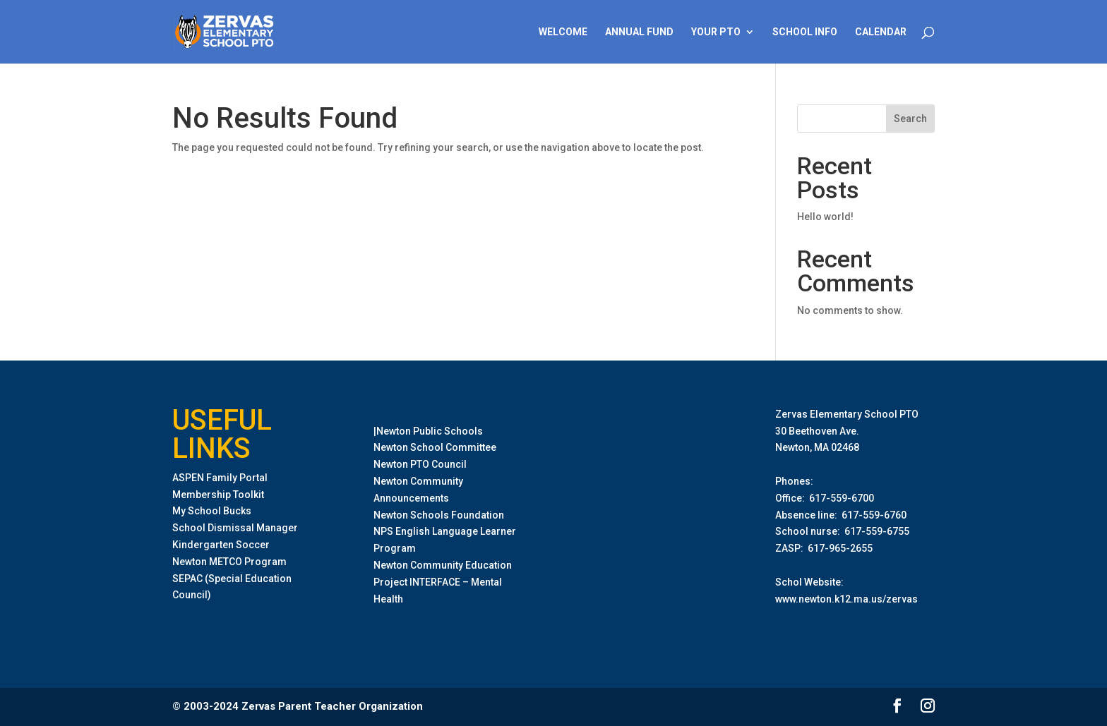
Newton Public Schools (429, 431)
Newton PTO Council (420, 464)
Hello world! (825, 216)
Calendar (880, 32)
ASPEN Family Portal (220, 477)
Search (910, 118)
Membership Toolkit (218, 494)
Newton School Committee (434, 447)
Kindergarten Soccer (221, 544)
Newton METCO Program (229, 561)
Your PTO (716, 32)
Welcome (563, 32)
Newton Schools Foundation (438, 515)
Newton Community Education (442, 565)
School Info (804, 32)
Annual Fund (639, 32)
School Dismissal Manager (235, 527)
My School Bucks (211, 510)
